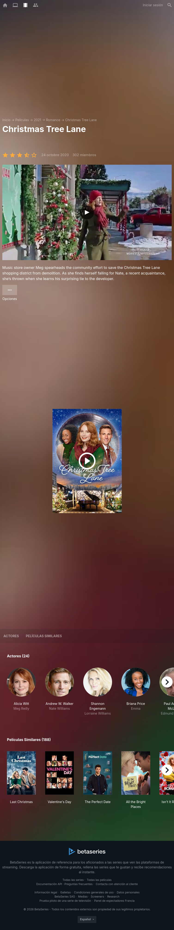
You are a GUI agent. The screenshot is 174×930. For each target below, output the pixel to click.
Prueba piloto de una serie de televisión (65, 900)
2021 (37, 120)
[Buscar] (169, 5)
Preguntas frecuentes (78, 884)
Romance (53, 120)
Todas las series (72, 880)
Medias (83, 896)
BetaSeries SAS (65, 896)
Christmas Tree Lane (81, 120)
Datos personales (128, 892)
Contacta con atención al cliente (117, 884)
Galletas (65, 892)
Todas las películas (99, 880)
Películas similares (44, 636)
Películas (22, 120)
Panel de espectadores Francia (114, 900)
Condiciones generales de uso (94, 892)
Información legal (45, 892)
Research (113, 896)
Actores (11, 636)
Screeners (97, 896)
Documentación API (49, 884)
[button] (21, 692)
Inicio (6, 120)
